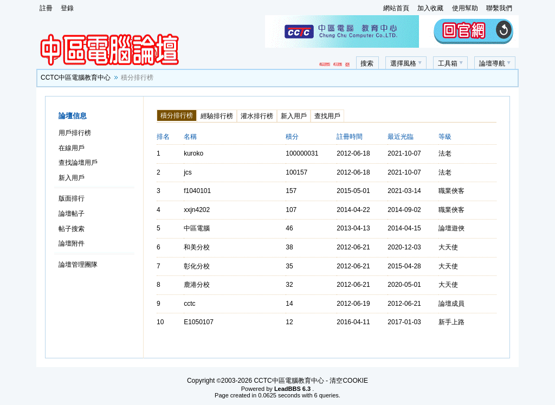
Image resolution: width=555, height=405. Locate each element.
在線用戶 (72, 148)
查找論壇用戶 (78, 162)
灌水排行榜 (257, 116)
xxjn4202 (197, 210)
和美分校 (197, 247)
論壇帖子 (72, 213)
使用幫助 (465, 8)
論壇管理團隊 (78, 264)
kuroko (193, 153)
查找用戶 (327, 116)
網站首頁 (396, 8)
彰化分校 (197, 266)
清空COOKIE (349, 380)
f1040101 (197, 191)
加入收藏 (430, 8)
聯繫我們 (499, 8)
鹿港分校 (197, 284)
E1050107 (199, 322)
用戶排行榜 (75, 133)
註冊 (46, 8)
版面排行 (72, 198)
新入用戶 (72, 178)
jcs (188, 172)
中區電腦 (197, 228)
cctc (189, 303)
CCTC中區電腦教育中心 (76, 77)
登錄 (67, 8)
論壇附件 (72, 243)
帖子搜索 (72, 229)
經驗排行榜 (217, 116)
